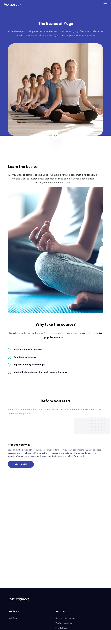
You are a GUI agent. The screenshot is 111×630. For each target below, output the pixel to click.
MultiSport (13, 618)
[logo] (12, 4)
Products (14, 612)
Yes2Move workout (64, 623)
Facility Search (62, 628)
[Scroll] (55, 135)
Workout (61, 612)
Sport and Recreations (65, 618)
